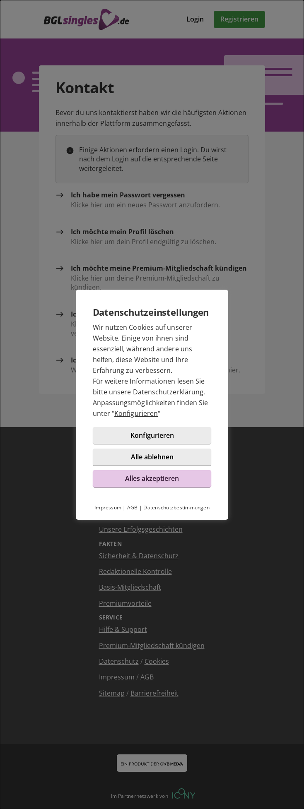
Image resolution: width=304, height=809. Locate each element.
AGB (132, 507)
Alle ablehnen (152, 456)
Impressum (107, 507)
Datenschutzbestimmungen (176, 507)
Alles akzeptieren (152, 478)
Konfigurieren (136, 413)
